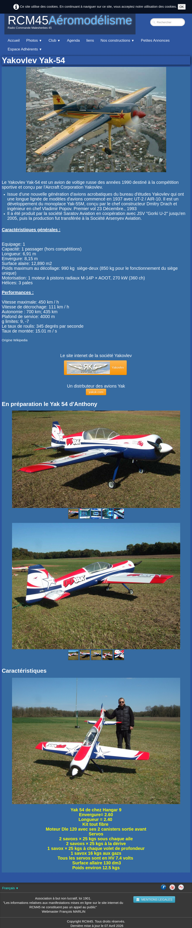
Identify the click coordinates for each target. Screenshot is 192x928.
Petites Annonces (155, 40)
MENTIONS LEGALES (154, 899)
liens (90, 40)
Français (10, 888)
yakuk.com (96, 392)
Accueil (14, 40)
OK (182, 7)
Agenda (73, 40)
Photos (34, 40)
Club (54, 40)
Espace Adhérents (25, 49)
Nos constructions (117, 40)
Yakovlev (95, 367)
